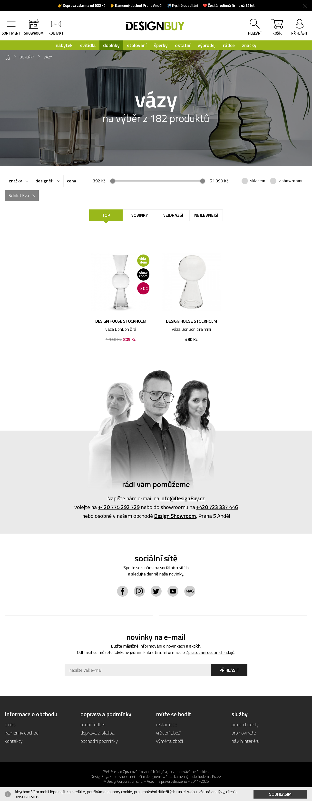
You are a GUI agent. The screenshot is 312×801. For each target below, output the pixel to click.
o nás (10, 724)
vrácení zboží (168, 732)
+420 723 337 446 (217, 507)
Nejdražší (173, 215)
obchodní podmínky (99, 741)
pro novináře (244, 732)
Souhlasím (280, 794)
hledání (255, 33)
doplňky (111, 45)
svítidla (88, 45)
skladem (257, 181)
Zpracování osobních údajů (210, 652)
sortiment (11, 33)
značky (249, 45)
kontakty (13, 741)
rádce (229, 45)
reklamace (166, 724)
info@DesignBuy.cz (182, 498)
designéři (45, 181)
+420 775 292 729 (119, 507)
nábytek (64, 45)
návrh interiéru (246, 741)
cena (71, 181)
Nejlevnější (206, 215)
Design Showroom (175, 516)
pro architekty (245, 724)
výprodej (207, 45)
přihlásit (299, 33)
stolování (137, 45)
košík (277, 28)
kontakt (56, 33)
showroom (34, 33)
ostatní (182, 45)
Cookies (202, 771)
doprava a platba (97, 732)
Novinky (139, 215)
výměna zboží (169, 741)
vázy (48, 57)
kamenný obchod (22, 732)
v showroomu (291, 181)
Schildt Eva (19, 195)
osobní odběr (92, 724)
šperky (161, 45)
